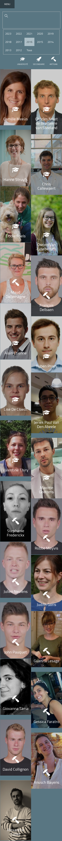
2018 (8, 42)
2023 (8, 34)
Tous (29, 50)
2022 (19, 34)
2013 (8, 50)
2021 (29, 34)
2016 (29, 42)
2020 (40, 34)
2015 (40, 42)
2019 (51, 34)
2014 (51, 42)
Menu (7, 4)
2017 (19, 42)
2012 (19, 50)
